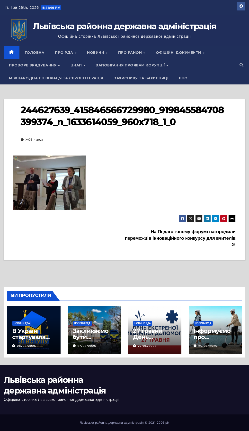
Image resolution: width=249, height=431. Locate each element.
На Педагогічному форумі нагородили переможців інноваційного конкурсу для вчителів (180, 238)
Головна (34, 52)
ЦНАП (77, 65)
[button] (241, 65)
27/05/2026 (86, 346)
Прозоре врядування (33, 65)
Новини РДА (22, 323)
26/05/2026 (207, 346)
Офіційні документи (179, 52)
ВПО (183, 78)
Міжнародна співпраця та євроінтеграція (56, 78)
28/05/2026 (26, 346)
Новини (96, 52)
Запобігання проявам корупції (131, 65)
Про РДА (64, 52)
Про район (130, 52)
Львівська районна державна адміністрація (124, 26)
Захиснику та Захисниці (141, 78)
